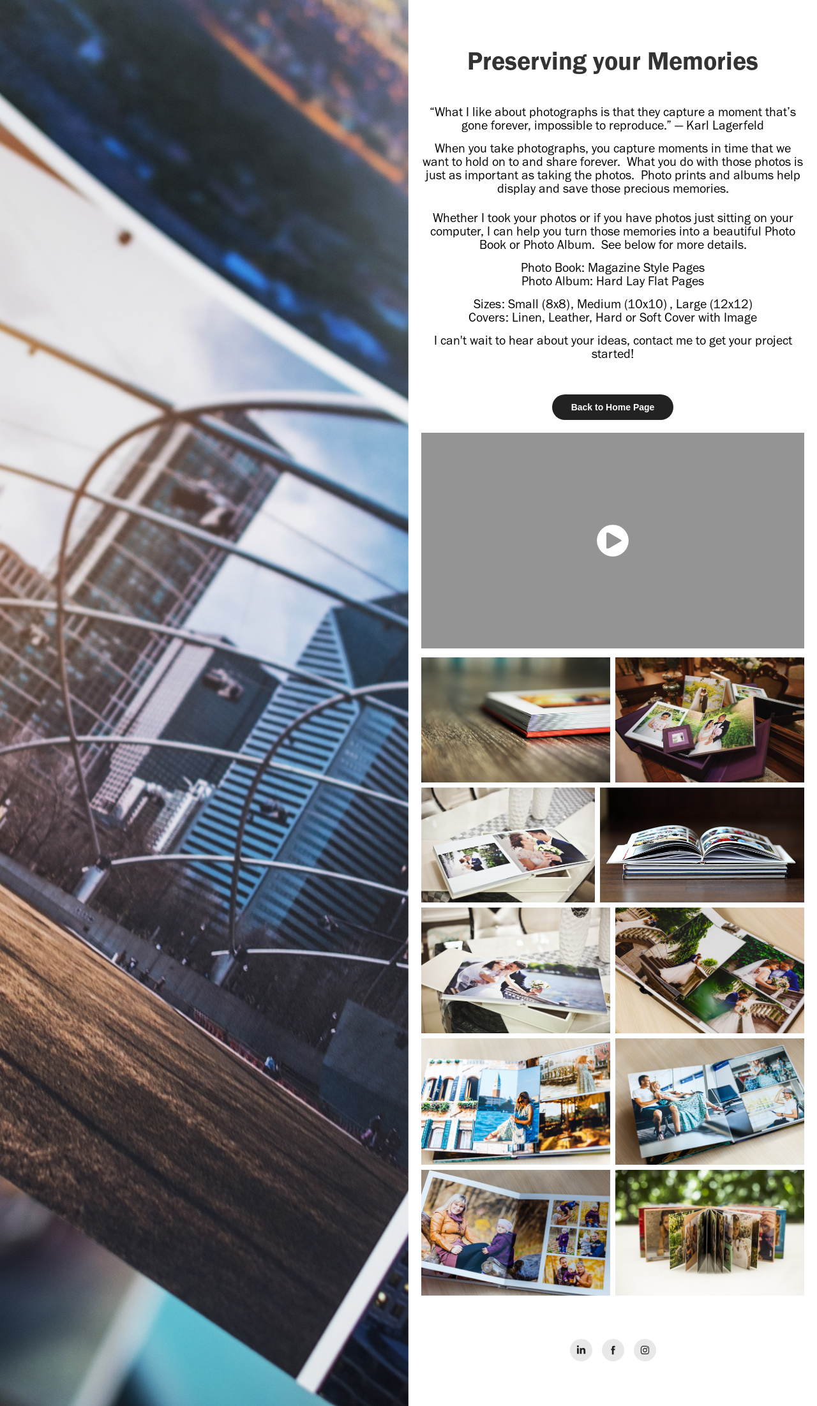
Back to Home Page (613, 407)
